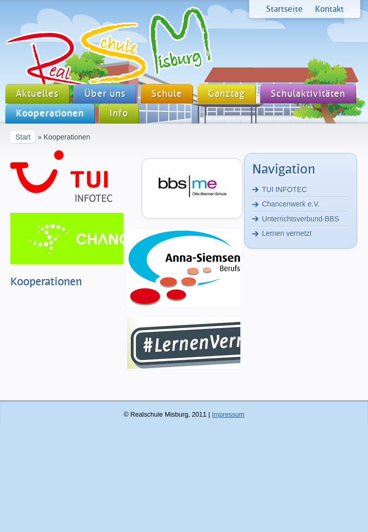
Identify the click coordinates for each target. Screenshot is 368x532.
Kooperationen (50, 113)
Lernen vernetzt (287, 233)
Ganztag (226, 94)
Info (119, 113)
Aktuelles (37, 94)
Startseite (284, 9)
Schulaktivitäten (308, 94)
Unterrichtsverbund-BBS (300, 219)
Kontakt (329, 9)
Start (22, 137)
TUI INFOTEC (284, 189)
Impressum (228, 414)
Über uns (105, 94)
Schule (166, 94)
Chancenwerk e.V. (291, 204)
